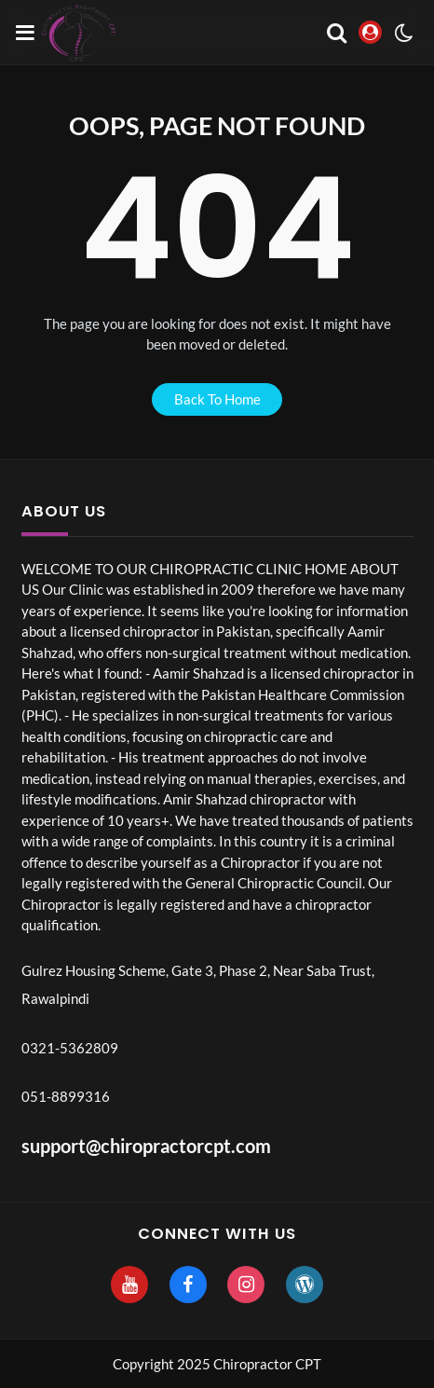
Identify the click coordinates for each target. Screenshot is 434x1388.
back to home (217, 399)
